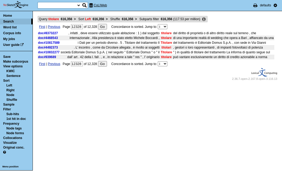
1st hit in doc (16, 119)
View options (13, 66)
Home (7, 16)
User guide (11, 45)
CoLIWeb (100, 5)
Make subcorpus (15, 61)
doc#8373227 (48, 33)
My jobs (9, 39)
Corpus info (12, 33)
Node (10, 95)
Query (55, 19)
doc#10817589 (49, 43)
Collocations (12, 138)
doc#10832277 (49, 52)
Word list (10, 27)
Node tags (14, 128)
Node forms (15, 133)
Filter (7, 109)
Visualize (10, 143)
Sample (9, 104)
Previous (54, 27)
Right (10, 90)
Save (7, 57)
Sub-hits (12, 114)
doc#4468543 (48, 38)
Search (8, 21)
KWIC (10, 71)
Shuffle (11, 100)
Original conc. (13, 147)
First (42, 27)
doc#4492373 (48, 47)
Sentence (13, 76)
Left (9, 85)
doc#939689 (47, 57)
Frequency (11, 123)
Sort (6, 81)
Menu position (10, 166)
